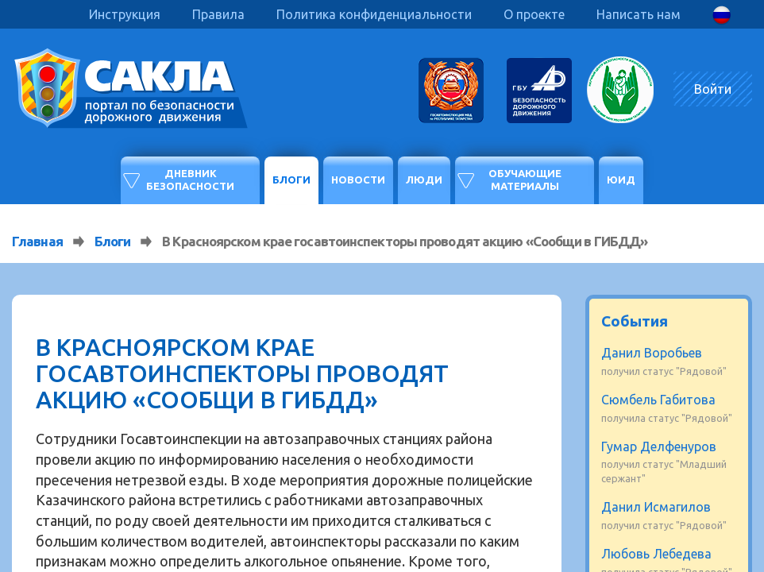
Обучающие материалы (524, 179)
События (634, 321)
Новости (358, 179)
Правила (218, 14)
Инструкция (124, 14)
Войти (712, 89)
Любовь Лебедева (656, 554)
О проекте (534, 14)
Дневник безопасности (190, 179)
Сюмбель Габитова (658, 399)
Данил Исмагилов (656, 507)
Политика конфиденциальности (374, 14)
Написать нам (638, 14)
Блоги (291, 179)
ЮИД (621, 179)
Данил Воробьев (651, 353)
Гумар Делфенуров (658, 446)
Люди (424, 179)
